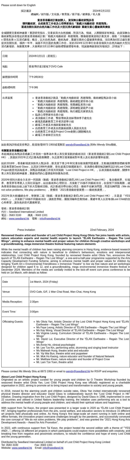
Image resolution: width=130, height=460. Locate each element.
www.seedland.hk (19, 218)
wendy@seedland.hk (78, 144)
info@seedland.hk (50, 218)
